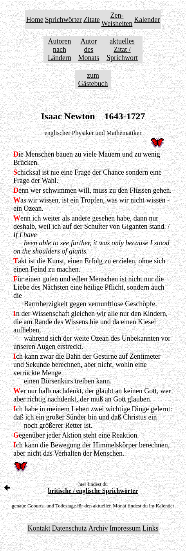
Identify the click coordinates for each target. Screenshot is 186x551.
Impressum (125, 528)
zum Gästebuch (93, 79)
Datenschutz (69, 528)
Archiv (98, 528)
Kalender (147, 20)
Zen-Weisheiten (117, 19)
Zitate (91, 20)
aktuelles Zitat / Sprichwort (122, 49)
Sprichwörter (63, 20)
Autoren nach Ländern (59, 49)
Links (150, 528)
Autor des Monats (88, 49)
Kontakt (39, 528)
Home (34, 20)
